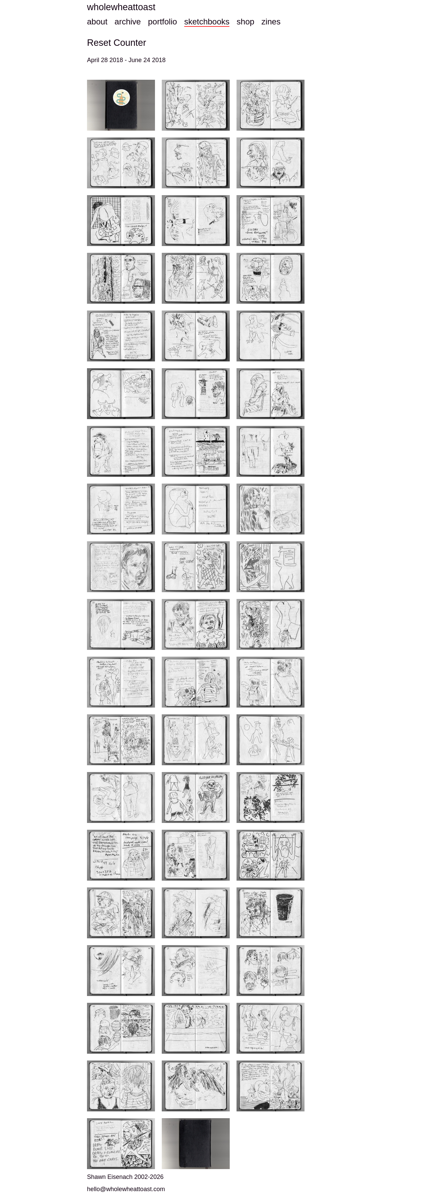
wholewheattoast (121, 7)
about (97, 21)
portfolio (162, 21)
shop (245, 21)
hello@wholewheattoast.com (126, 1189)
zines (270, 21)
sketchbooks (206, 21)
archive (128, 21)
